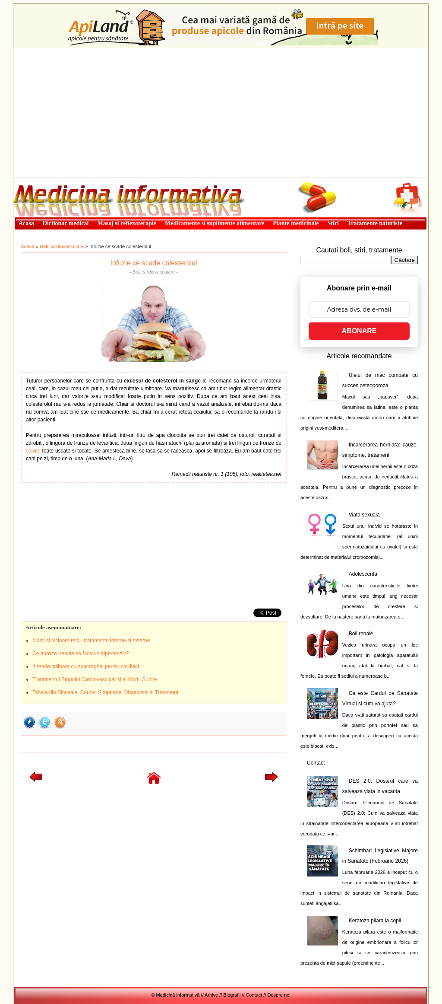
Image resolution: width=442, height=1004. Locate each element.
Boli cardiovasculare (62, 246)
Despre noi (279, 995)
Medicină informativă (36, 180)
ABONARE (359, 331)
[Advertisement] (220, 112)
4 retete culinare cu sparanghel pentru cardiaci (85, 666)
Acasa (28, 246)
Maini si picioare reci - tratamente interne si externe (91, 640)
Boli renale (361, 634)
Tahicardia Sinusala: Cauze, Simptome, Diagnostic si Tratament (105, 692)
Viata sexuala (364, 515)
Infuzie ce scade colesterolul (153, 263)
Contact (316, 763)
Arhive (211, 995)
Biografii (231, 995)
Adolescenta (363, 574)
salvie (32, 451)
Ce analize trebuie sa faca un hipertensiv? (80, 653)
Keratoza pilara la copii (375, 921)
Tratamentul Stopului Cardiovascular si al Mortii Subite (94, 679)
